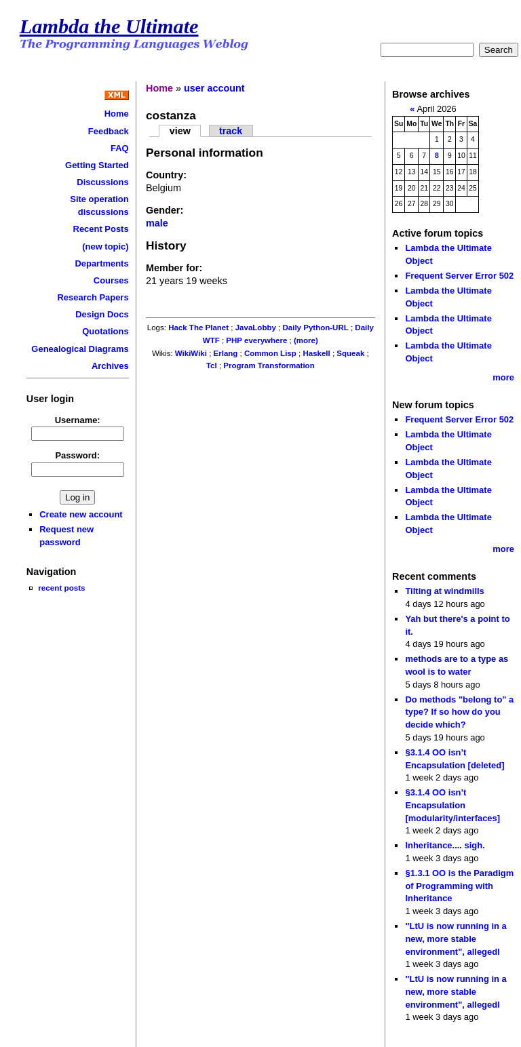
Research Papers (92, 297)
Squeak (350, 353)
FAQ (120, 148)
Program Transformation (268, 365)
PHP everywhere (256, 340)
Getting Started (97, 165)
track (230, 130)
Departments (101, 263)
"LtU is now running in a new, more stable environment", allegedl (455, 938)
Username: (77, 420)
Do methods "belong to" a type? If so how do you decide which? (459, 712)
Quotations (105, 331)
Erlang (226, 353)
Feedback (108, 131)
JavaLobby (255, 327)
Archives (110, 366)
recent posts (61, 587)
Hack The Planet (198, 327)
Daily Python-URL (315, 327)
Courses (111, 280)
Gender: (164, 210)
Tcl (211, 365)
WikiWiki (191, 353)
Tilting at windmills (444, 591)
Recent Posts (101, 229)
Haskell (316, 353)
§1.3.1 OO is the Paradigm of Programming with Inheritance (459, 885)
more (503, 377)
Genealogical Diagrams (79, 349)
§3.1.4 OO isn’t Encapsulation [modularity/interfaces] (452, 805)
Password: (77, 455)
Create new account (80, 514)
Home (116, 113)
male (157, 223)
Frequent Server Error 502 (459, 276)
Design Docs (101, 314)
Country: (166, 175)
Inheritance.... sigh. (444, 845)
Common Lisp (270, 353)
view (180, 130)
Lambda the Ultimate (109, 26)
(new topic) (105, 246)
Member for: (174, 267)
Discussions (102, 182)
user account (214, 88)
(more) (306, 340)
